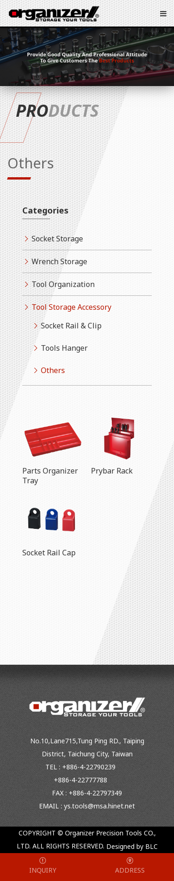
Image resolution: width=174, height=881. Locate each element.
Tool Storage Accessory (71, 307)
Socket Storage (57, 239)
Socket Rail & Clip (71, 325)
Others (53, 370)
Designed (120, 846)
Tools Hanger (64, 348)
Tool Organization (63, 284)
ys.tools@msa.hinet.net (99, 805)
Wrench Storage (59, 261)
